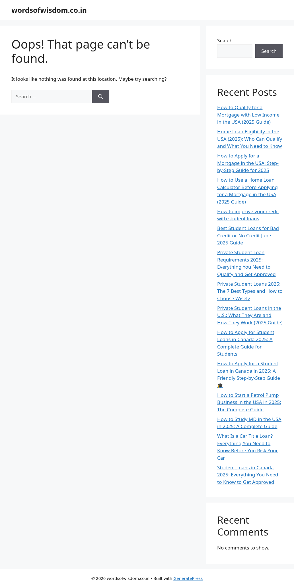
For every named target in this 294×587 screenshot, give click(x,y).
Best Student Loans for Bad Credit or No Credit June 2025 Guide (248, 235)
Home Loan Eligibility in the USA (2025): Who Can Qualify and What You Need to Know (249, 138)
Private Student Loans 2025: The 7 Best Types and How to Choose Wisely (250, 291)
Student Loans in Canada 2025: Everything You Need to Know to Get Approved (247, 474)
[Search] (100, 96)
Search (225, 40)
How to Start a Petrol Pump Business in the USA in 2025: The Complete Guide (249, 402)
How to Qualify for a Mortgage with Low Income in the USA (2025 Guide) (248, 114)
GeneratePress (188, 578)
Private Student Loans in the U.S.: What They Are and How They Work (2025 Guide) (250, 315)
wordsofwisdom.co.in (49, 10)
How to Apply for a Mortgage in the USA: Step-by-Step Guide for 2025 (248, 162)
